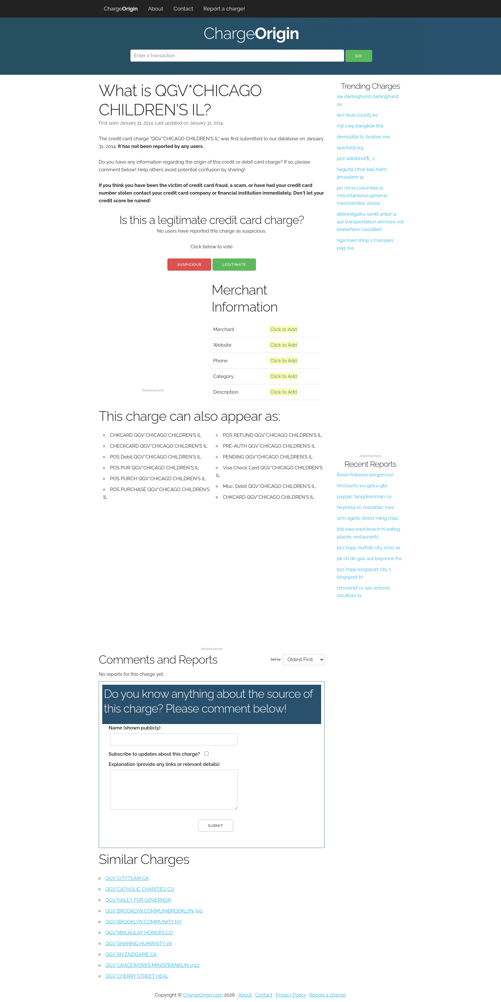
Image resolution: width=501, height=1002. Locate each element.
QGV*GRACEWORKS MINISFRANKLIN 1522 (152, 965)
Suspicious (189, 265)
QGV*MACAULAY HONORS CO (139, 933)
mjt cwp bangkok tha (360, 126)
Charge (121, 8)
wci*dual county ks (357, 115)
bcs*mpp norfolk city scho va (368, 548)
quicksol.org (350, 147)
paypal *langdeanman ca (364, 496)
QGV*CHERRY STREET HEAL (136, 976)
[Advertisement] (153, 341)
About (155, 8)
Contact (183, 8)
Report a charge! (224, 8)
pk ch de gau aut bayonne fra (369, 558)
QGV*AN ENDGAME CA (131, 954)
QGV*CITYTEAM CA (127, 878)
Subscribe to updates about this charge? (154, 754)
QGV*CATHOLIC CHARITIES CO (139, 889)
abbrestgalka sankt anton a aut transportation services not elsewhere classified (370, 221)
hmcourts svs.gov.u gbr (362, 486)
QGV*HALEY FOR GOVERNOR (138, 900)
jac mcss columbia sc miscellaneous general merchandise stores (362, 195)
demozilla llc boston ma (363, 137)
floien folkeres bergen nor (365, 475)
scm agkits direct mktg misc (368, 518)
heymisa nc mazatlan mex (365, 507)
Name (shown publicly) (134, 728)
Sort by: (276, 659)
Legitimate (234, 265)
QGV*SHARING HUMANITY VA (138, 943)
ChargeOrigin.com (203, 995)
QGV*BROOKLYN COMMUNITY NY (143, 922)
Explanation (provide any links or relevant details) (164, 764)
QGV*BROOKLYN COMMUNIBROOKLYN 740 (154, 911)
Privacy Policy (291, 995)
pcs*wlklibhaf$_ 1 (356, 158)
